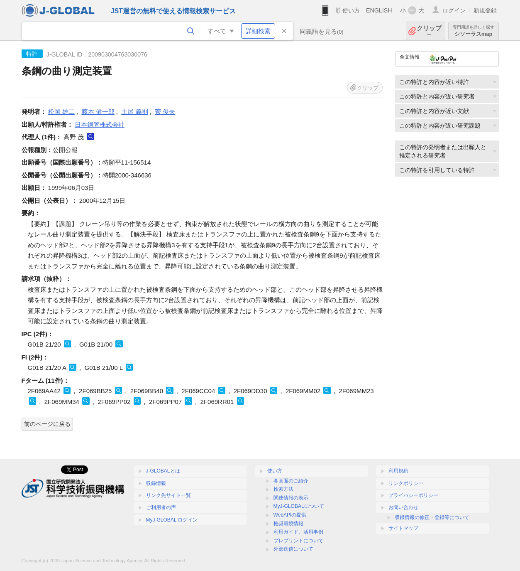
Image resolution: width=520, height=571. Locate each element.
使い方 (351, 10)
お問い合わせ (403, 507)
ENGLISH (379, 10)
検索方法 (283, 489)
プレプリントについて (298, 541)
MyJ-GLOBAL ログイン (172, 520)
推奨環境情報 (288, 524)
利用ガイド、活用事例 (298, 532)
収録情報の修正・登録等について (432, 517)
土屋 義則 (134, 111)
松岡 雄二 (61, 111)
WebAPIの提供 (290, 515)
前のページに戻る (47, 424)
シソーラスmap (473, 31)
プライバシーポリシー (413, 495)
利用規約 (398, 471)
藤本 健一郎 (98, 111)
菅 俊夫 (165, 111)
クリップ (429, 31)
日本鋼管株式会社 (100, 124)
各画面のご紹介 (290, 481)
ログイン (454, 10)
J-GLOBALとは (163, 471)
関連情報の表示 (290, 498)
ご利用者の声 (161, 507)
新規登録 (485, 10)
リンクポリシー (405, 483)
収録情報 (156, 483)
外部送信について (293, 549)
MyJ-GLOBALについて (298, 506)
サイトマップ (403, 528)
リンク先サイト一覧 (168, 495)
